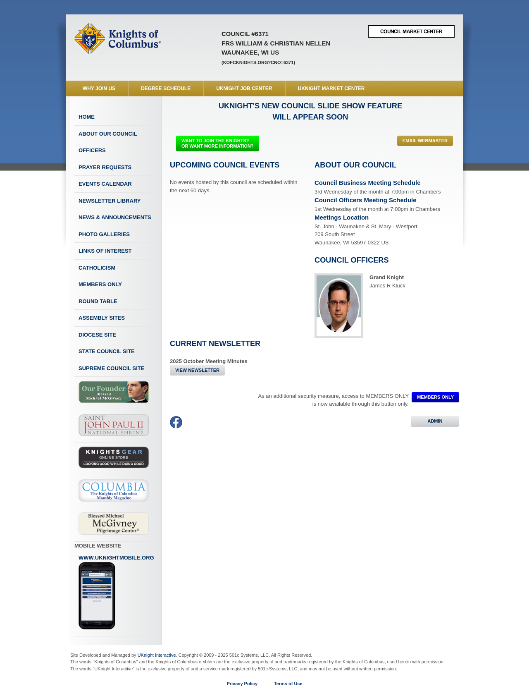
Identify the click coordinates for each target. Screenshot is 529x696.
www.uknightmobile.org (116, 592)
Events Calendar (105, 184)
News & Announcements (115, 217)
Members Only (100, 284)
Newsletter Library (110, 201)
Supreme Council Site (111, 368)
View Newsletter (197, 370)
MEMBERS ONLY (435, 397)
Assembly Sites (102, 318)
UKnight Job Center (244, 88)
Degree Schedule (166, 88)
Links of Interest (105, 251)
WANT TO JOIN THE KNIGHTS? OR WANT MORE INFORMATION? (217, 143)
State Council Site (107, 351)
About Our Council (108, 134)
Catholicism (97, 268)
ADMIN (435, 421)
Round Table (98, 301)
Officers (92, 150)
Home (87, 117)
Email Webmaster (425, 140)
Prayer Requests (105, 167)
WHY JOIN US (99, 88)
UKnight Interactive (157, 655)
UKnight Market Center (331, 88)
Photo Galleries (104, 234)
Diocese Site (97, 335)
